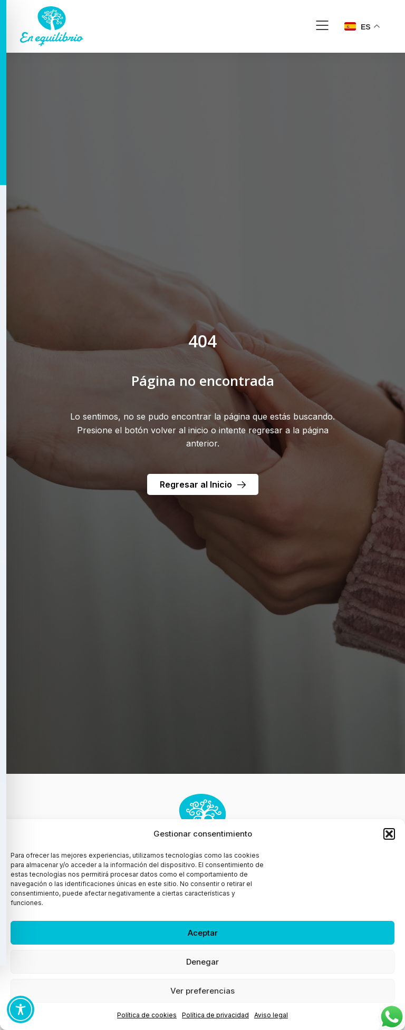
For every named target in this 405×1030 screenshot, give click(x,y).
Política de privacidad (215, 1015)
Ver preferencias (202, 991)
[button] (389, 834)
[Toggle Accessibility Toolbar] (20, 1009)
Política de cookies (147, 1015)
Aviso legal (271, 1015)
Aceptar (203, 933)
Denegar (202, 962)
